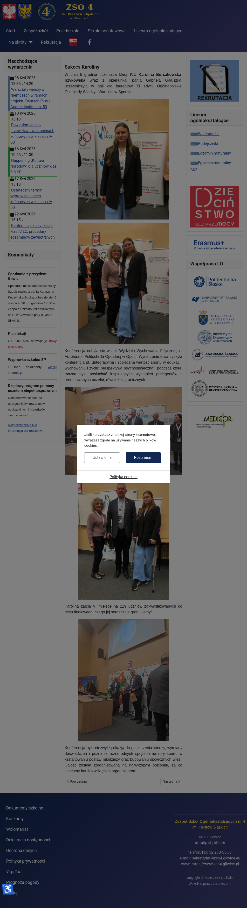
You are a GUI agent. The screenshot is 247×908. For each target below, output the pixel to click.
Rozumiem (143, 457)
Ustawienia (102, 457)
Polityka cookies (123, 477)
